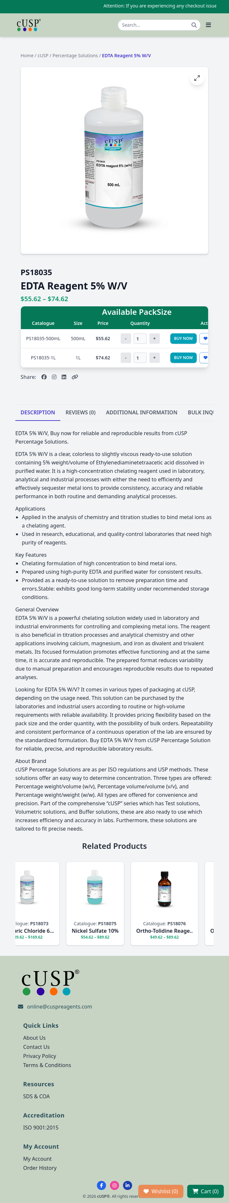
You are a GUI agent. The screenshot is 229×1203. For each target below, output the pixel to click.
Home (27, 55)
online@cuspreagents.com (59, 1006)
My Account (37, 1158)
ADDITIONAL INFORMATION (141, 412)
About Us (34, 1037)
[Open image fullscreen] (197, 78)
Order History (39, 1167)
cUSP (43, 55)
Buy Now (183, 338)
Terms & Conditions (47, 1065)
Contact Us (36, 1046)
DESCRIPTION (38, 412)
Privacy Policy (39, 1056)
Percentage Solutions (75, 55)
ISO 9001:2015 (40, 1127)
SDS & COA (36, 1096)
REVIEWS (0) (81, 412)
